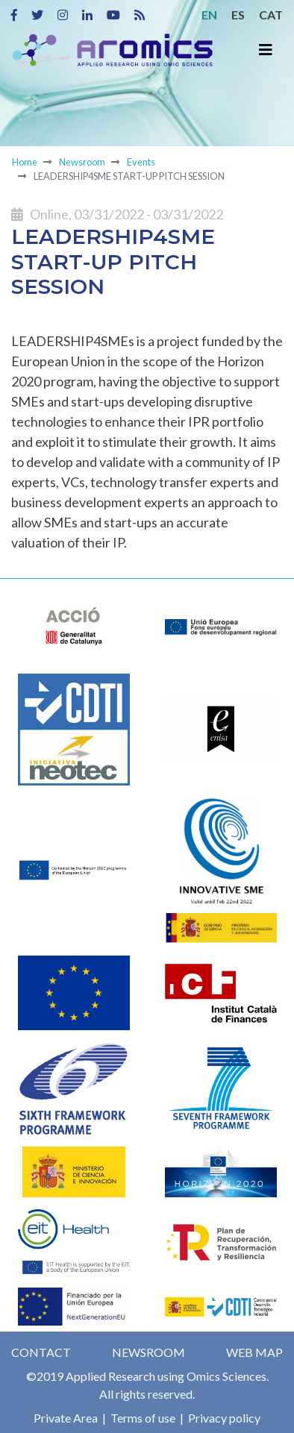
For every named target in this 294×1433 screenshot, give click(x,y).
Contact (41, 1352)
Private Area (66, 1418)
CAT (271, 14)
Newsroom (82, 162)
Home (24, 162)
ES (238, 14)
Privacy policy (223, 1418)
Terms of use (141, 1418)
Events (141, 162)
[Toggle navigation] (265, 49)
